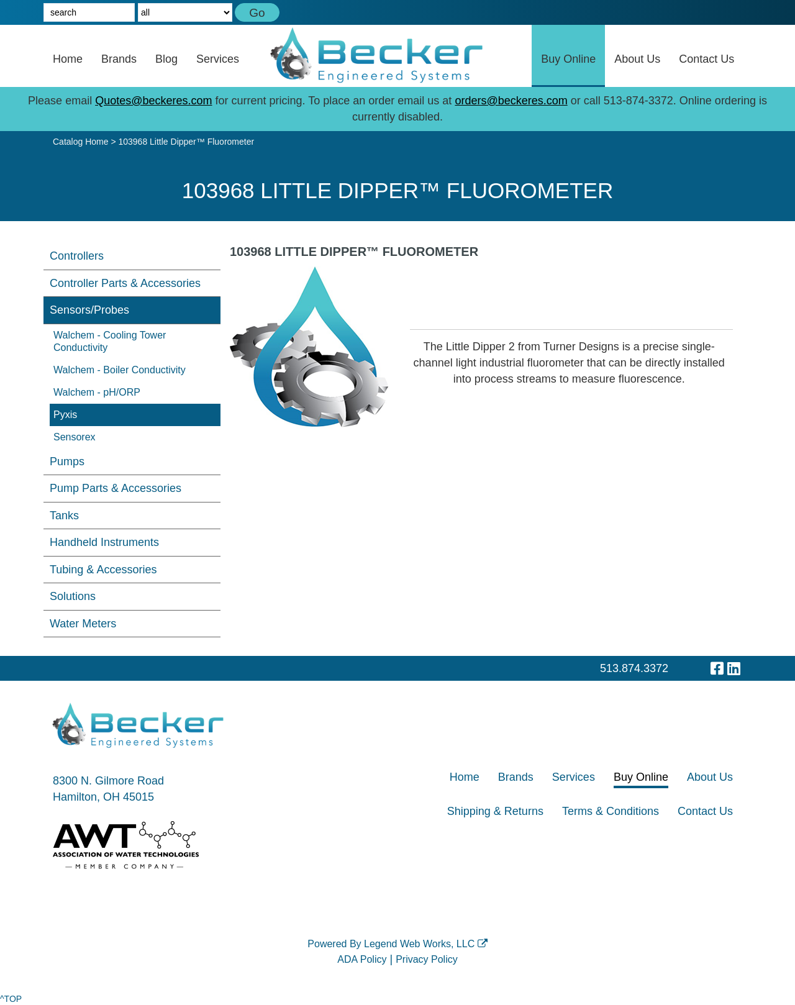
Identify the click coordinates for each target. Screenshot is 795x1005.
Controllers (77, 256)
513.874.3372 (634, 668)
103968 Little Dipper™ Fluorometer (186, 142)
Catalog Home (81, 142)
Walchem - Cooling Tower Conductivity (109, 341)
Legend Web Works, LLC (426, 944)
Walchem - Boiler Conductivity (119, 370)
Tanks (64, 515)
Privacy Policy (427, 959)
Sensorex (74, 437)
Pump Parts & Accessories (115, 488)
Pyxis (65, 414)
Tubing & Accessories (103, 569)
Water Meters (83, 623)
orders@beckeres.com (511, 100)
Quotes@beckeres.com (153, 100)
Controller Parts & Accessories (125, 283)
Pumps (67, 461)
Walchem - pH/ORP (96, 392)
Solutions (73, 596)
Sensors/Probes (89, 310)
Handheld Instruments (104, 542)
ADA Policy (361, 959)
